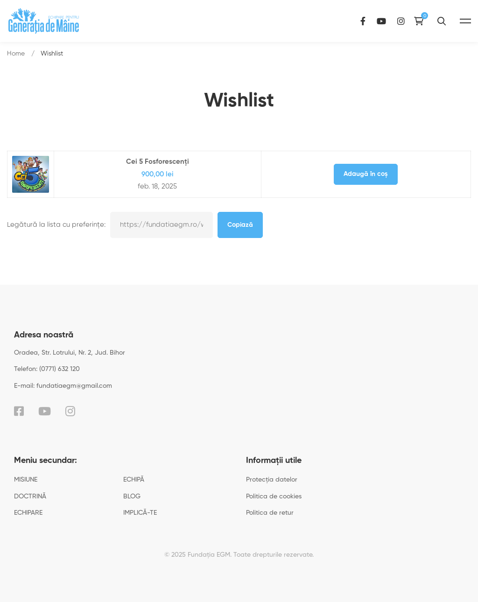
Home (16, 53)
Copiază (240, 225)
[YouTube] (381, 21)
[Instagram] (401, 21)
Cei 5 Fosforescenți (157, 161)
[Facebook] (363, 21)
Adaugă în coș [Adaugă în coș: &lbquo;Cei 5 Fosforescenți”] (366, 174)
